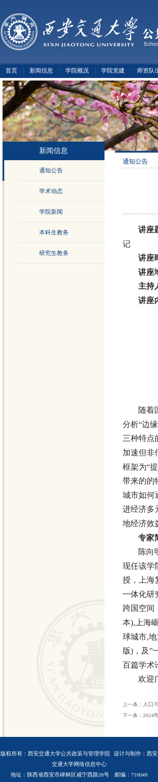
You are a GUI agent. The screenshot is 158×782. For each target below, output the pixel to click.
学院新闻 (51, 212)
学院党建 (113, 70)
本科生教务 (54, 232)
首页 (11, 70)
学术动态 (51, 191)
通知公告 (51, 170)
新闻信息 (41, 70)
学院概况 (77, 70)
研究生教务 (54, 253)
